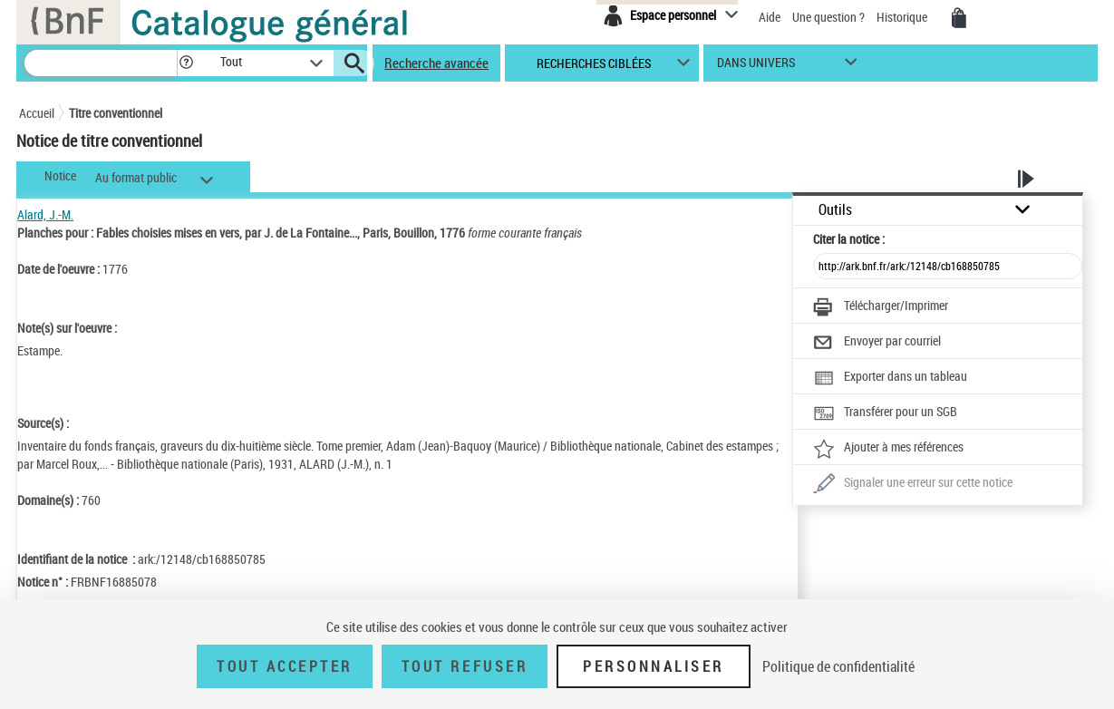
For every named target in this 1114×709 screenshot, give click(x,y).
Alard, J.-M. (45, 214)
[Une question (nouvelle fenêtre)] (912, 484)
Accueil (36, 112)
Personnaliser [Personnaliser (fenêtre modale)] (653, 666)
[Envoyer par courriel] (877, 343)
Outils (835, 209)
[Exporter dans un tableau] (890, 378)
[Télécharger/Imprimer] (880, 307)
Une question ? (828, 16)
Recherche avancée (436, 62)
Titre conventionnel (115, 112)
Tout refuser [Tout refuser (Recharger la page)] (465, 666)
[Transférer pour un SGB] (885, 413)
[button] (186, 63)
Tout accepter (285, 666)
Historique (903, 16)
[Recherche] (100, 63)
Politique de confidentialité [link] (838, 666)
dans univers (756, 67)
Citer (849, 239)
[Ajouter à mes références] (888, 449)
